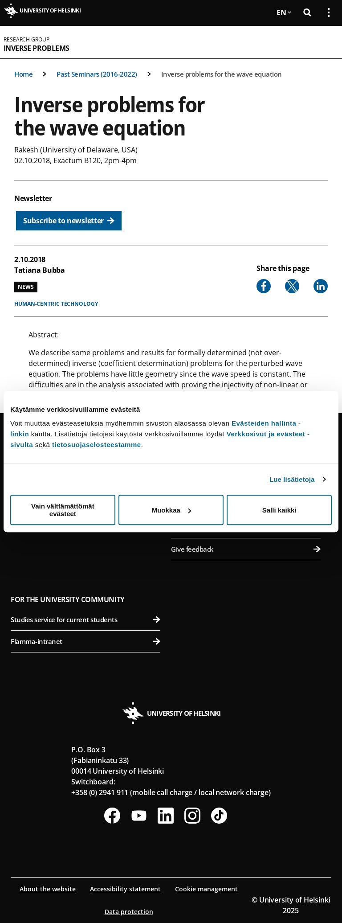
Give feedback (246, 549)
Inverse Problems (36, 48)
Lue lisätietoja (292, 479)
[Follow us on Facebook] (112, 816)
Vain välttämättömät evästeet (62, 509)
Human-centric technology (56, 304)
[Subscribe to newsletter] (68, 220)
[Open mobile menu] (325, 42)
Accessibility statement (125, 889)
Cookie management (206, 889)
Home (23, 74)
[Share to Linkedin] (321, 286)
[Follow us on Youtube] (139, 816)
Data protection (129, 911)
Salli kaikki (279, 510)
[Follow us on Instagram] (192, 816)
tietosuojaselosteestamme (96, 444)
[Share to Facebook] (263, 286)
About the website (48, 889)
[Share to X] (292, 286)
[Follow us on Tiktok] (219, 816)
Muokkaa (171, 510)
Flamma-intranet (85, 641)
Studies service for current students (85, 619)
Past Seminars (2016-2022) (97, 74)
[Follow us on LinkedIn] (166, 816)
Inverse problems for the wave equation (221, 74)
